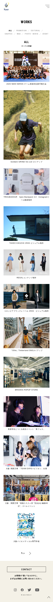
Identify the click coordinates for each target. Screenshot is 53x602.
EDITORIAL (35, 30)
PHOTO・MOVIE (31, 34)
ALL (10, 30)
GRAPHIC (9, 34)
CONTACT (26, 569)
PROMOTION (21, 30)
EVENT (45, 34)
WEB (19, 34)
